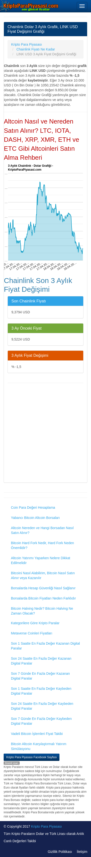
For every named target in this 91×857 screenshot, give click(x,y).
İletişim (82, 852)
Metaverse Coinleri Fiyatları (31, 633)
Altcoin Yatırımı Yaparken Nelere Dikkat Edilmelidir (40, 560)
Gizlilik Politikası (60, 852)
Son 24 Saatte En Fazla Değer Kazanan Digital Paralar (41, 661)
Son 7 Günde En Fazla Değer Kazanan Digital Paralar (40, 676)
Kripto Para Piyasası (46, 826)
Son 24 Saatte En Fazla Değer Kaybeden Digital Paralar (42, 706)
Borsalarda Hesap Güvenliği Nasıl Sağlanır (43, 588)
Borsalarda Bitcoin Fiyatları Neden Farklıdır (43, 598)
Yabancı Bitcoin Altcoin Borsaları (35, 518)
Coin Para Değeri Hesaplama (33, 507)
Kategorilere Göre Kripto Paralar (35, 623)
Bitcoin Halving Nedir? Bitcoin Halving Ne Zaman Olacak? (42, 611)
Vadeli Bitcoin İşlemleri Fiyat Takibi (37, 734)
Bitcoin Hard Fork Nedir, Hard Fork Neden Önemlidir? (42, 545)
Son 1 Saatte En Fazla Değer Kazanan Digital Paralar (45, 645)
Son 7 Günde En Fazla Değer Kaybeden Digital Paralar (41, 721)
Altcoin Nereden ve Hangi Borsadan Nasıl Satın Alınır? (42, 530)
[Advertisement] (45, 433)
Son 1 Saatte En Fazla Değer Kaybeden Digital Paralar (41, 691)
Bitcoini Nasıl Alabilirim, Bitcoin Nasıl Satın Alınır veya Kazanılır (43, 575)
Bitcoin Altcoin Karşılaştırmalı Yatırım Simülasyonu (38, 746)
